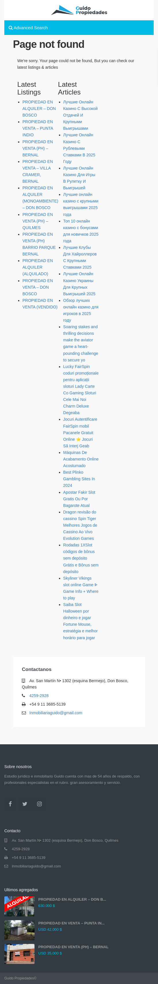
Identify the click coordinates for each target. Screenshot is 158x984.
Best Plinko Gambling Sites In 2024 (79, 479)
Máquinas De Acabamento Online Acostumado (81, 459)
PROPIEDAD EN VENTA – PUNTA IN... (71, 923)
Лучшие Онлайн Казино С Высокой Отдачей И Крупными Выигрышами (80, 115)
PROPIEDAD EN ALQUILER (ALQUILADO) (37, 267)
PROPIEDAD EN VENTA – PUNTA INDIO (37, 128)
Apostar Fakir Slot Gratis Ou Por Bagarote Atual (79, 499)
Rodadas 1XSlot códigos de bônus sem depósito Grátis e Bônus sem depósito (81, 558)
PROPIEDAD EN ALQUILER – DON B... (72, 899)
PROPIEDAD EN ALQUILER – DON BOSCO (39, 108)
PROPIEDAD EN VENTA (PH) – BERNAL (37, 148)
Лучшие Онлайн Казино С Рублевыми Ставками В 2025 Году (79, 148)
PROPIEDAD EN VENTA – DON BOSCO (37, 287)
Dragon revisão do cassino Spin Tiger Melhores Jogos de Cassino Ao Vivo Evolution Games (80, 525)
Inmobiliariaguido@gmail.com (55, 713)
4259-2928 (39, 695)
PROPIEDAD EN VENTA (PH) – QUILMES (37, 221)
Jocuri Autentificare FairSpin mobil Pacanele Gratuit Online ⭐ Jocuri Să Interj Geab (80, 432)
